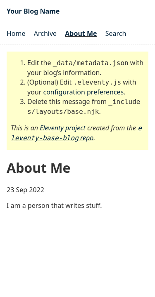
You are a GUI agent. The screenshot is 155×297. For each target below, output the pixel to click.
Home (16, 33)
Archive (45, 33)
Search (115, 33)
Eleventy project (63, 127)
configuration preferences (83, 92)
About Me (81, 33)
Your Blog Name (33, 11)
